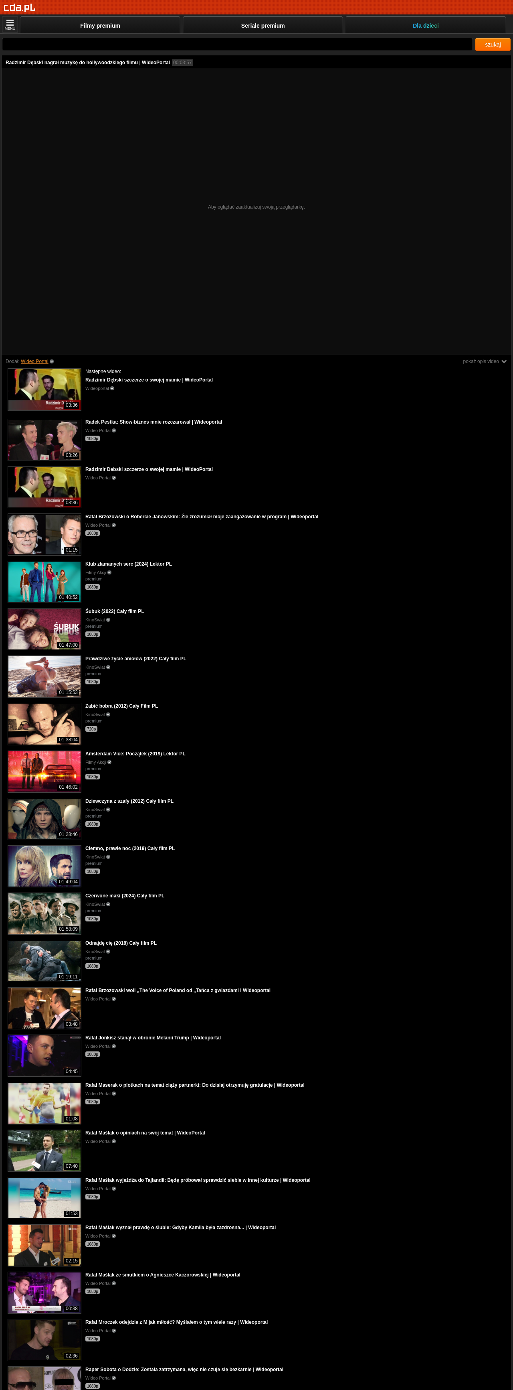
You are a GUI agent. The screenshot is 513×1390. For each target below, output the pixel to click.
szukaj (493, 44)
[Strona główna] (20, 8)
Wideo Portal (34, 361)
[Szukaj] (237, 44)
